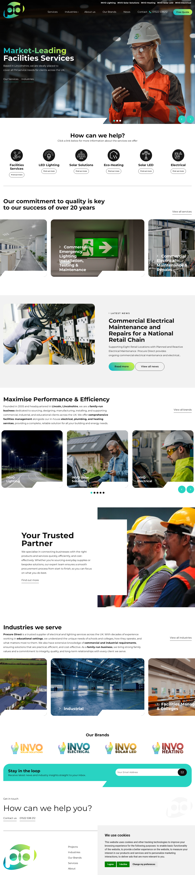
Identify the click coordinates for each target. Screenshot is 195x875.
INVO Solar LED (165, 3)
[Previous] (182, 119)
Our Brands (75, 857)
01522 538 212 (27, 818)
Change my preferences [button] (144, 864)
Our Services (10, 79)
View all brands (183, 409)
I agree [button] (110, 864)
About (72, 868)
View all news (150, 366)
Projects (73, 846)
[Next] (190, 119)
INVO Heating (148, 3)
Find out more (30, 580)
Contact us (10, 818)
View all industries (181, 637)
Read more (121, 366)
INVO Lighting (108, 3)
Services (73, 863)
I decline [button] (123, 864)
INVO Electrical (183, 3)
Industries (27, 79)
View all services (182, 211)
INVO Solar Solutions (128, 3)
